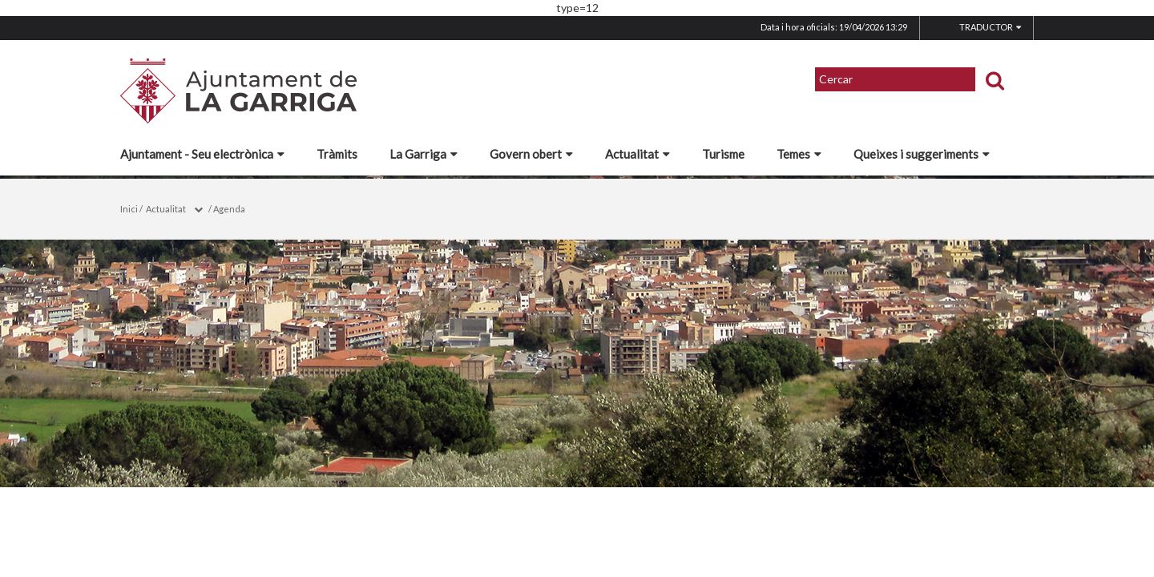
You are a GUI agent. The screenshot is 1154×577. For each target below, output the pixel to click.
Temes (799, 154)
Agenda (229, 209)
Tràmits (337, 154)
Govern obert (531, 154)
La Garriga (423, 154)
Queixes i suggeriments (921, 154)
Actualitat (637, 154)
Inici (129, 209)
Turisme (723, 154)
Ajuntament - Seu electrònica (202, 154)
